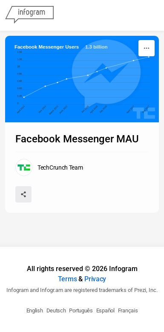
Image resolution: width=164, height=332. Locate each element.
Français (128, 310)
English (34, 310)
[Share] (23, 194)
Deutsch (56, 310)
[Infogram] (29, 15)
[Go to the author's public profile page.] (49, 167)
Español (105, 310)
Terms (67, 279)
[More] (146, 48)
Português (80, 310)
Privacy (95, 279)
